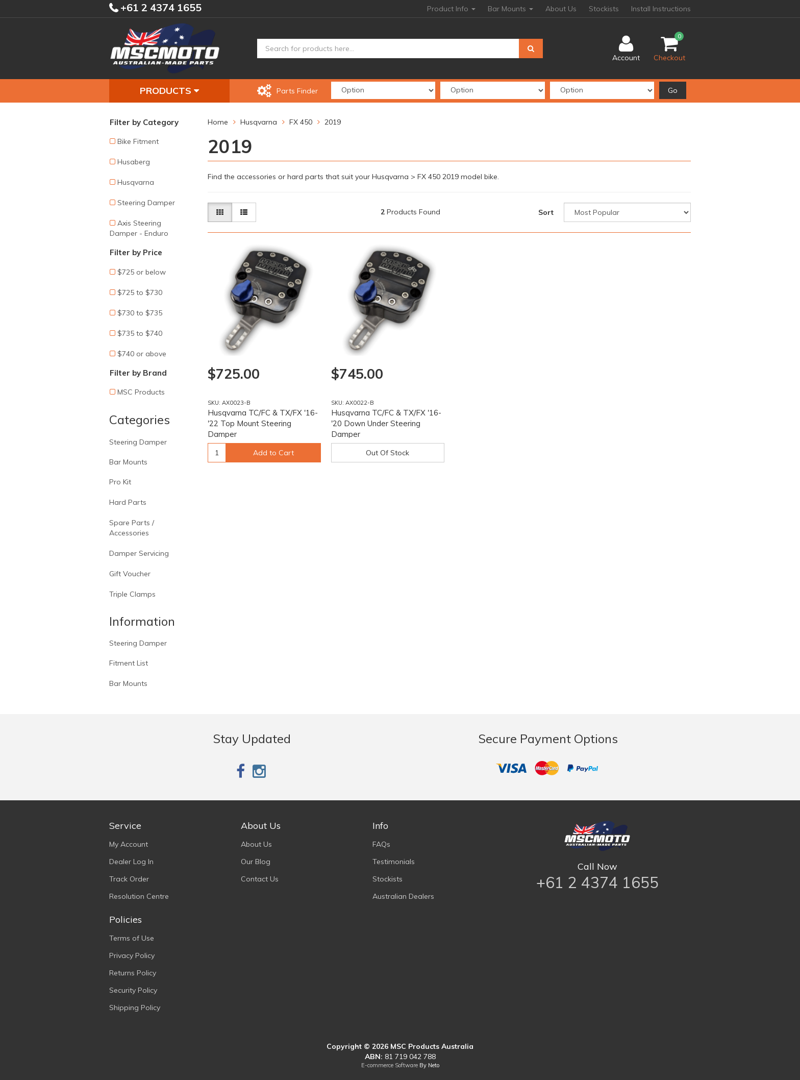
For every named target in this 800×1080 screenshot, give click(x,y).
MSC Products (141, 392)
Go (673, 90)
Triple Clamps (132, 594)
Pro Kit (120, 481)
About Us (561, 8)
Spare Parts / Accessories (131, 527)
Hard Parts (127, 502)
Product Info (451, 8)
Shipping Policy (134, 1007)
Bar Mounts (510, 8)
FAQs (381, 844)
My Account (128, 844)
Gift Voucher (130, 573)
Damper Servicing (139, 553)
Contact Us (260, 878)
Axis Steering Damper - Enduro (139, 228)
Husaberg (133, 161)
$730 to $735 (139, 312)
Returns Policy (132, 972)
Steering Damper (146, 202)
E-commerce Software (389, 1065)
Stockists (604, 8)
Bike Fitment (138, 141)
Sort (546, 212)
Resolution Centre (139, 896)
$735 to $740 (139, 333)
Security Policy (133, 990)
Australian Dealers (403, 896)
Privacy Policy (132, 955)
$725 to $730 (139, 292)
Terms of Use (131, 938)
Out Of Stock (387, 452)
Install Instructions (661, 8)
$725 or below (141, 272)
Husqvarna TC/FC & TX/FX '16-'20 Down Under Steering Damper (386, 423)
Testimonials (393, 861)
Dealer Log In (131, 861)
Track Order (129, 878)
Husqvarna (135, 182)
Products (169, 90)
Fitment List (128, 663)
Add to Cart (273, 452)
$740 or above (141, 353)
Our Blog (255, 861)
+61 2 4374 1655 (160, 7)
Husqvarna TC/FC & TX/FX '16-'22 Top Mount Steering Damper (263, 423)
